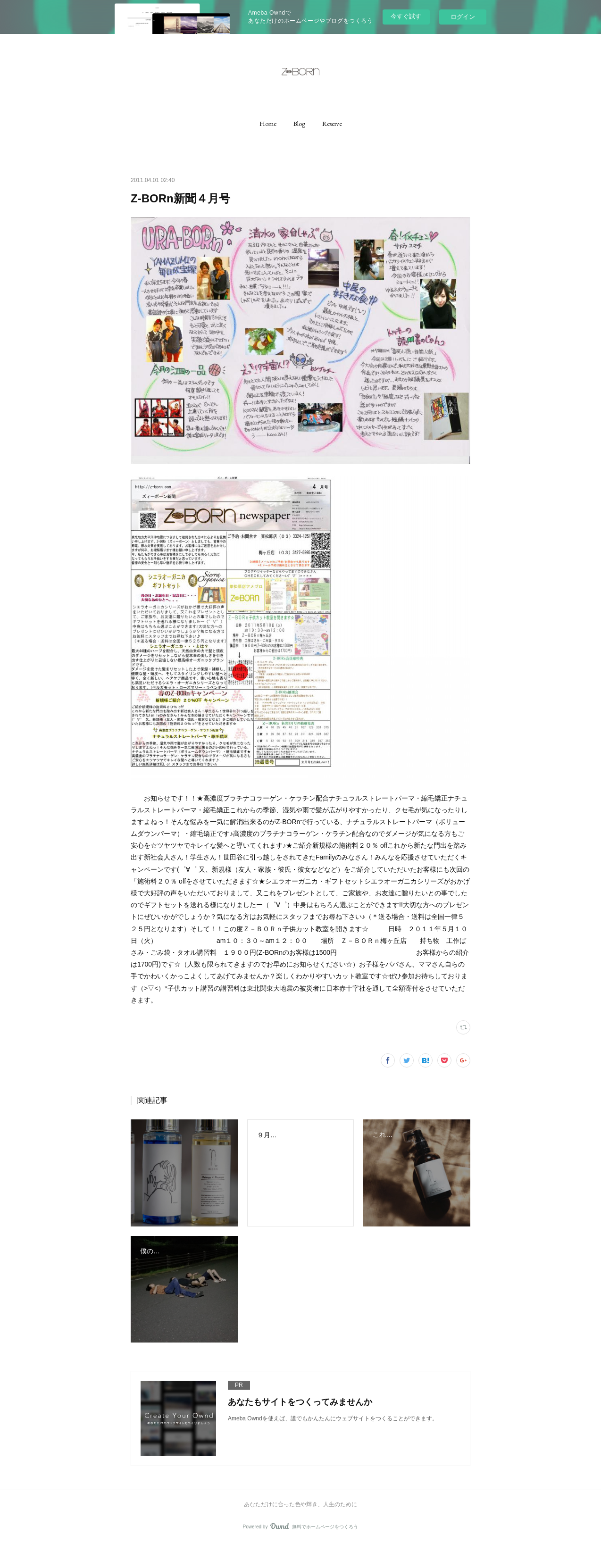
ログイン (463, 16)
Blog (299, 123)
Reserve (332, 123)
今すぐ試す (406, 16)
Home (267, 123)
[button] (267, 123)
